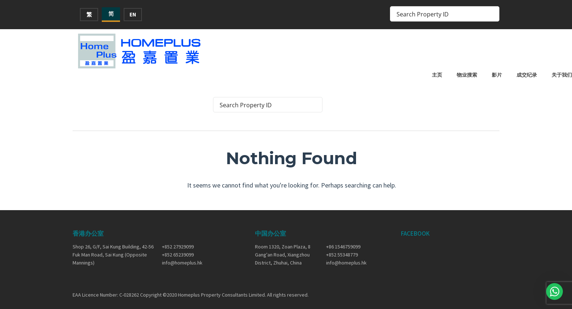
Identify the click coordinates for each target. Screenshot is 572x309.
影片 (421, 50)
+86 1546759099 (343, 240)
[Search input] (440, 13)
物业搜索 (390, 50)
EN (133, 14)
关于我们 (485, 50)
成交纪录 (450, 50)
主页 (361, 50)
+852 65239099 (178, 248)
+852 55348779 (342, 248)
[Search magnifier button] (492, 14)
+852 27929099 (178, 240)
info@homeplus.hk (182, 256)
